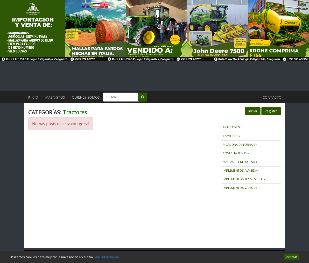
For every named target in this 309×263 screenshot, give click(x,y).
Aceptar (291, 257)
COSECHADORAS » (236, 153)
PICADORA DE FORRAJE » (240, 144)
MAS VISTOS (55, 97)
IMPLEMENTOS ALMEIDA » (241, 170)
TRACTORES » (232, 127)
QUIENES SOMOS (86, 97)
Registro (271, 111)
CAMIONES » (231, 136)
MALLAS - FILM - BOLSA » (240, 162)
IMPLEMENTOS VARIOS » (240, 187)
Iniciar (252, 111)
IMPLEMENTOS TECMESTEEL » (244, 179)
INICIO (33, 97)
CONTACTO (272, 97)
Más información (106, 257)
